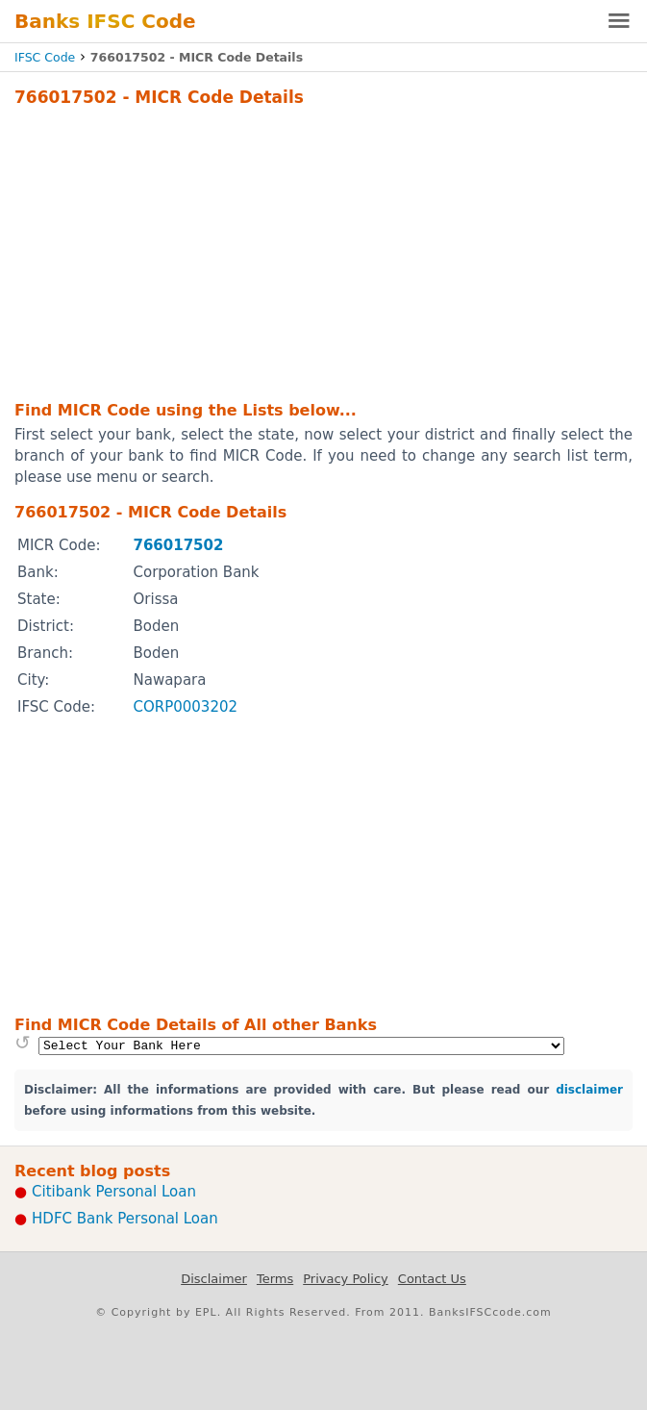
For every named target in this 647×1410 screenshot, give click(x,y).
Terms (275, 1279)
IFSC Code (44, 57)
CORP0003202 (185, 707)
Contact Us (432, 1279)
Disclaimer (214, 1279)
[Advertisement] (323, 251)
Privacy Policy (345, 1279)
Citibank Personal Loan (114, 1191)
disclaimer (589, 1089)
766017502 (178, 545)
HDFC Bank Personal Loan (125, 1218)
